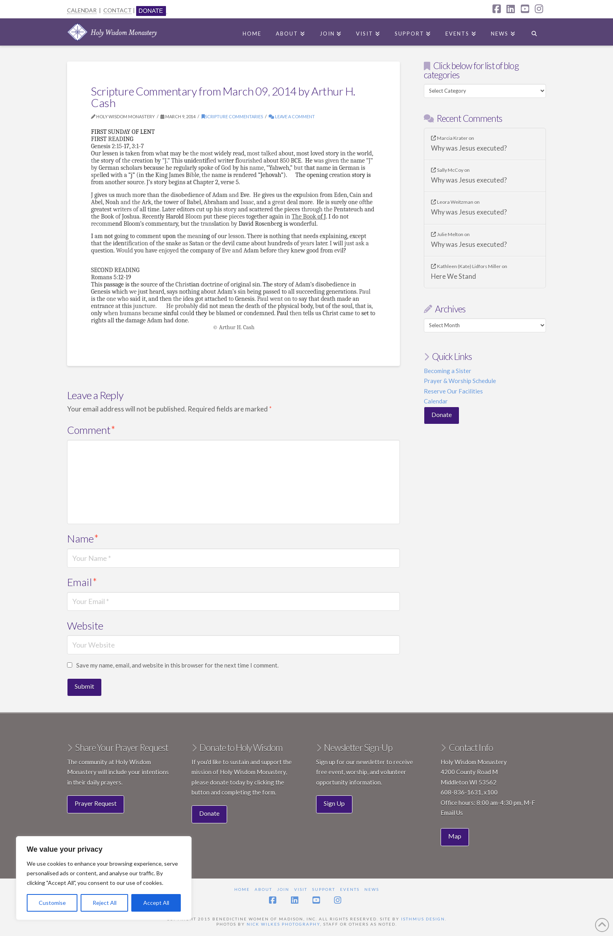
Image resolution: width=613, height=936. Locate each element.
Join (283, 889)
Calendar (436, 401)
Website (85, 626)
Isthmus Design (423, 918)
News (371, 889)
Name (83, 539)
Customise (52, 902)
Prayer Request (96, 803)
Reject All (105, 902)
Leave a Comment (292, 116)
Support (323, 889)
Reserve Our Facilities (453, 391)
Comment (91, 430)
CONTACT (117, 10)
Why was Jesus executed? (469, 148)
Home (242, 889)
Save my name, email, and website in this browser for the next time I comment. (177, 665)
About (263, 889)
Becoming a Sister (447, 370)
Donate (441, 414)
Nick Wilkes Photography (283, 924)
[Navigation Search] (534, 32)
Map (454, 836)
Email (82, 582)
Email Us (452, 812)
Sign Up (334, 803)
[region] (104, 878)
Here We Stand (453, 276)
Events (350, 889)
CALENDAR (82, 10)
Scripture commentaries (232, 116)
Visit (300, 889)
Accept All (156, 902)
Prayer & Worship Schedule (460, 380)
